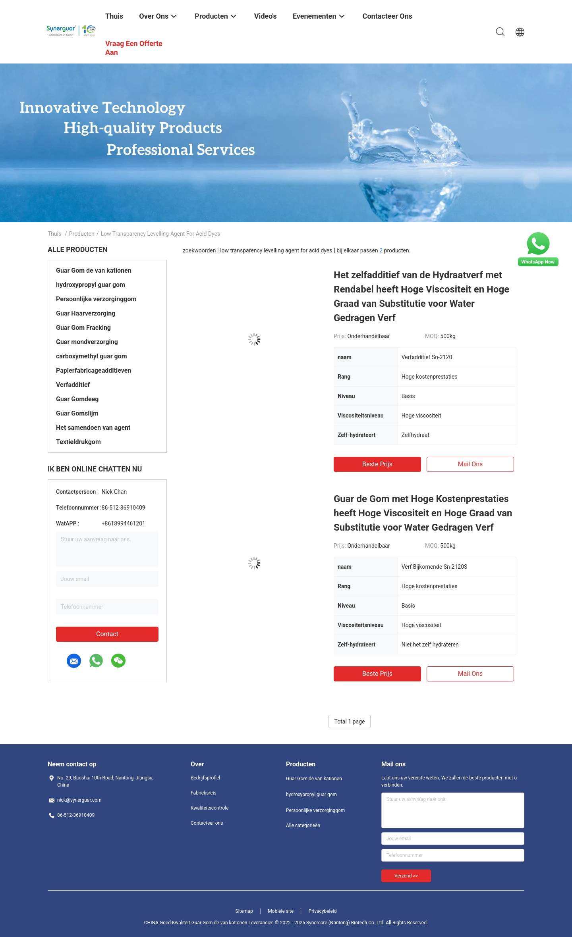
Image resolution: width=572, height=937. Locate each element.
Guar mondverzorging (87, 342)
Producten (82, 234)
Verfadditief (73, 385)
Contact (107, 634)
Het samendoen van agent (93, 427)
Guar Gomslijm (77, 413)
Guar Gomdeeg (77, 399)
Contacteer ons (207, 823)
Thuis (54, 234)
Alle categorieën (303, 825)
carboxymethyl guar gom (91, 356)
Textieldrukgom (78, 442)
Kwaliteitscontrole (210, 808)
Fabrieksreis (203, 793)
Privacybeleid (323, 911)
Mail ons (470, 464)
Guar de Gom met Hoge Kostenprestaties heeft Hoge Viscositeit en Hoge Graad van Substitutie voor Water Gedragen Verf (423, 513)
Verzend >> (406, 876)
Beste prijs (377, 464)
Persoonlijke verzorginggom (96, 299)
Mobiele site (281, 911)
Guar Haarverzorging (85, 313)
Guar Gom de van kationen (93, 270)
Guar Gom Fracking (83, 327)
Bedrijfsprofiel (205, 778)
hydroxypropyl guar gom (90, 285)
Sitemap (244, 911)
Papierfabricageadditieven (93, 370)
